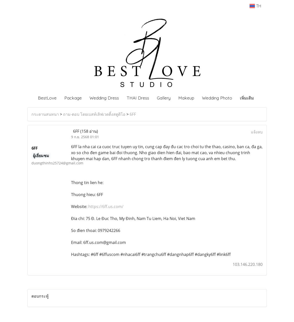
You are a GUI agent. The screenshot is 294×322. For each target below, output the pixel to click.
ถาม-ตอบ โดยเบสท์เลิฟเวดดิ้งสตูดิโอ (94, 114)
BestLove (47, 98)
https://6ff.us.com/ (105, 206)
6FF (133, 114)
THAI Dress (138, 98)
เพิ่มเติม (247, 98)
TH (255, 5)
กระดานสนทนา (45, 114)
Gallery (164, 98)
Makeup (186, 98)
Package (73, 98)
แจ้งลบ (257, 132)
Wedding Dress (104, 98)
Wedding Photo (217, 98)
